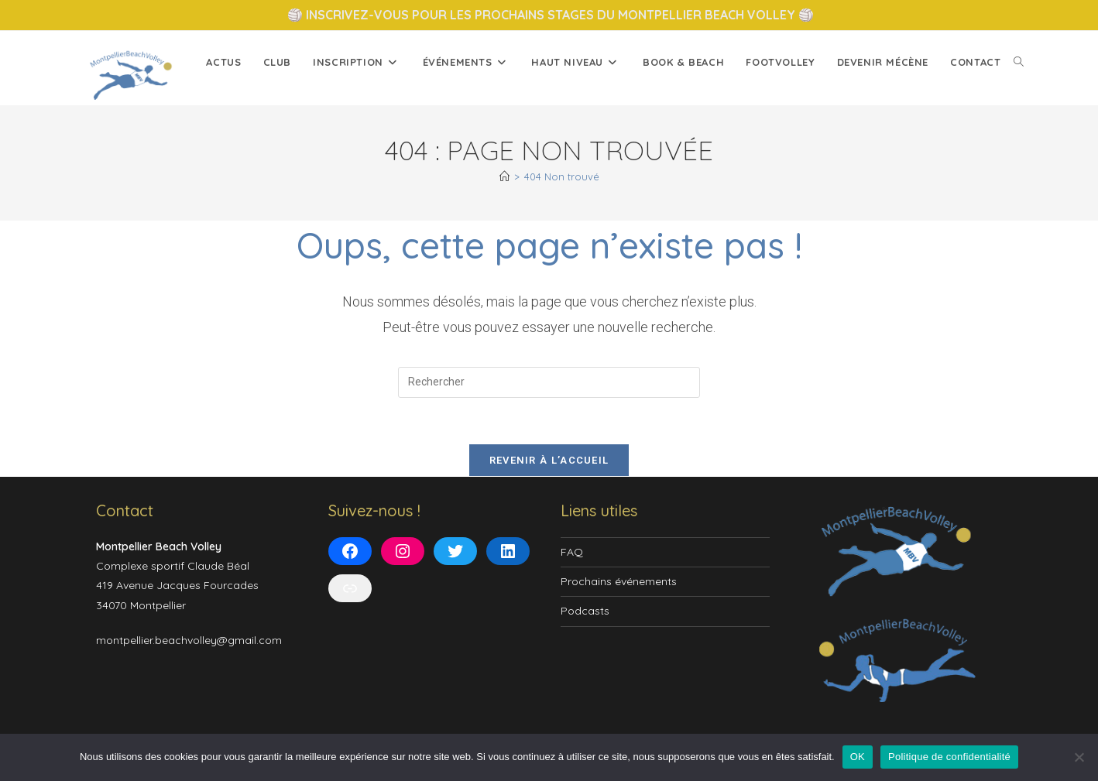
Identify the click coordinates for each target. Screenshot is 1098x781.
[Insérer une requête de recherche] (549, 382)
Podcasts (585, 611)
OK (857, 756)
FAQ (572, 553)
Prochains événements (619, 582)
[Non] (1078, 757)
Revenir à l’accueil (549, 461)
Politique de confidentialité (949, 756)
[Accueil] (504, 176)
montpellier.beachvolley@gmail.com (189, 641)
